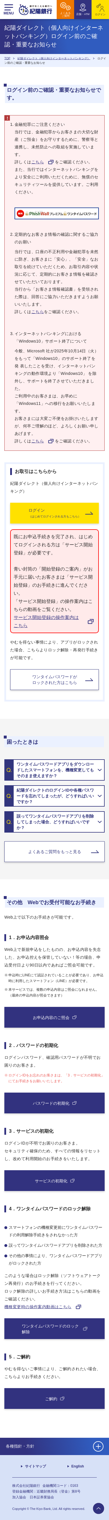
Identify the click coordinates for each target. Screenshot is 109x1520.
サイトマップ (35, 1466)
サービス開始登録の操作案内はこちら (46, 621)
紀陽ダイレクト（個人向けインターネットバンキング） (53, 58)
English (78, 1466)
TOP (7, 58)
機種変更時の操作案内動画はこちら (38, 1306)
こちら (37, 162)
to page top (98, 1508)
